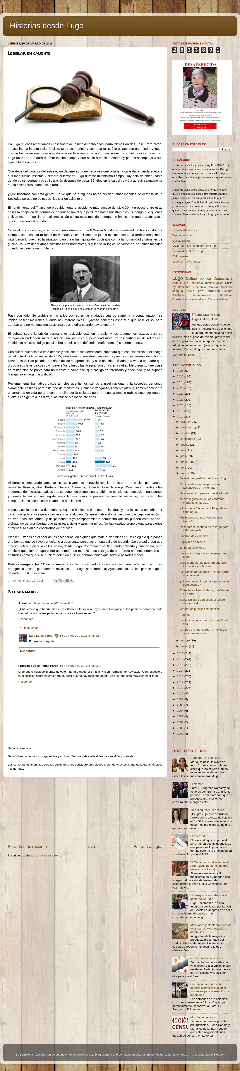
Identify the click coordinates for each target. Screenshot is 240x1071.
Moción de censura (202, 1017)
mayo (184, 462)
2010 (180, 693)
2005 (180, 705)
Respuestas (30, 627)
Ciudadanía (214, 299)
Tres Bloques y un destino (207, 810)
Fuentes (185, 614)
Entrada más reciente (27, 846)
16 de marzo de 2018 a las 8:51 (53, 603)
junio (183, 456)
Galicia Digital (181, 240)
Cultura (191, 278)
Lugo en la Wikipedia (186, 261)
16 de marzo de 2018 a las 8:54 (80, 635)
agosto (185, 444)
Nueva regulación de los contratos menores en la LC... (202, 500)
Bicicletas (226, 295)
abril (183, 467)
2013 (180, 676)
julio (183, 450)
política (205, 278)
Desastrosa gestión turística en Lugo (204, 478)
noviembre (187, 427)
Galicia (213, 287)
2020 (180, 405)
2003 (180, 716)
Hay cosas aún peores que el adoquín (204, 493)
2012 (180, 682)
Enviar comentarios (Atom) (43, 855)
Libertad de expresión (194, 536)
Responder (25, 619)
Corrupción (212, 291)
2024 (180, 382)
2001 (180, 728)
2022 (180, 393)
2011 (180, 687)
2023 (180, 388)
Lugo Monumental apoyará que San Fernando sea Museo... (203, 564)
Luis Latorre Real (41, 635)
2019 (180, 411)
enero (184, 646)
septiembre (188, 438)
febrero (185, 640)
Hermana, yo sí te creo (205, 757)
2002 (180, 722)
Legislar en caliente (192, 542)
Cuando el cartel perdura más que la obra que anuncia (203, 631)
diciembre (187, 421)
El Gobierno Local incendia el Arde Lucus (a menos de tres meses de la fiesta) (209, 866)
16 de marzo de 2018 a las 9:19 (80, 665)
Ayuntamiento (181, 287)
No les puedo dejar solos (206, 958)
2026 (180, 370)
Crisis (228, 283)
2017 (180, 653)
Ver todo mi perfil (183, 354)
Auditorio (178, 295)
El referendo (198, 836)
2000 (180, 733)
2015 (180, 665)
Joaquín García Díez (187, 291)
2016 (180, 659)
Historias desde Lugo (47, 25)
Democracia (223, 278)
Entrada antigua (148, 846)
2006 (180, 699)
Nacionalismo (198, 299)
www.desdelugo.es (184, 230)
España (227, 291)
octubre (185, 433)
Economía (196, 283)
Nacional (226, 287)
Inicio (90, 846)
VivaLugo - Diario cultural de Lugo (194, 245)
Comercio (199, 287)
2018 (180, 416)
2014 (180, 670)
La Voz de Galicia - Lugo (188, 251)
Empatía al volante (192, 547)
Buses (225, 299)
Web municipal (182, 235)
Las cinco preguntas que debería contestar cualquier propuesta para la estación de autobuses (209, 989)
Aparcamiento (202, 295)
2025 (180, 376)
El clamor (196, 784)
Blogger (219, 1054)
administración (213, 283)
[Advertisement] (85, 810)
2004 (180, 710)
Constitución (180, 299)
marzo (184, 473)
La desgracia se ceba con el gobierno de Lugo (208, 897)
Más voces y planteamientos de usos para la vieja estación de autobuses (210, 928)
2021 (180, 399)
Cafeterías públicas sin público (200, 609)
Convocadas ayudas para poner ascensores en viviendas (200, 486)
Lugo (177, 278)
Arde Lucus (180, 283)
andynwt (178, 1054)
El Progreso (180, 256)
